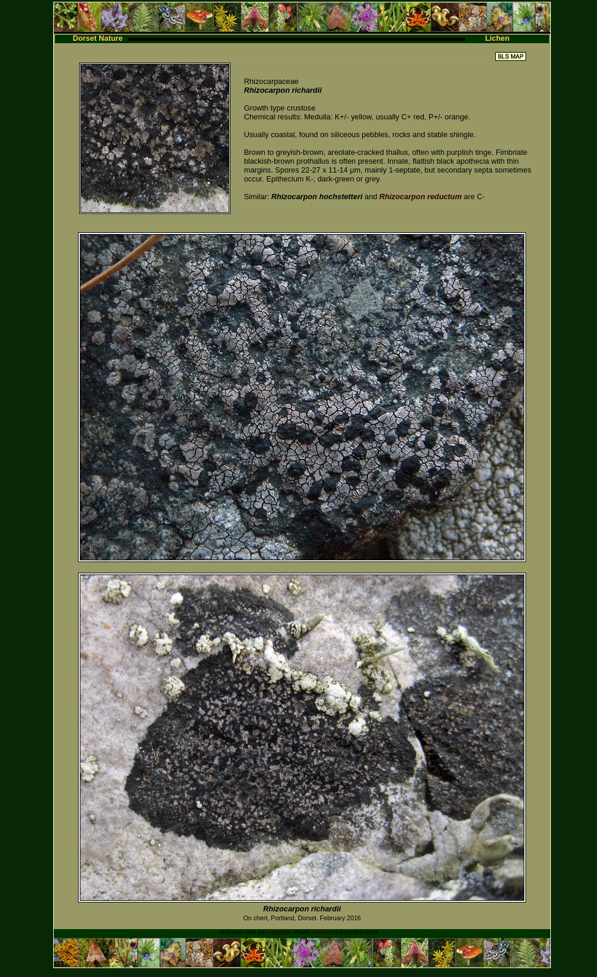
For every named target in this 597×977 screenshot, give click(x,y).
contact (320, 932)
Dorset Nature (98, 38)
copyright (279, 932)
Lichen (497, 38)
